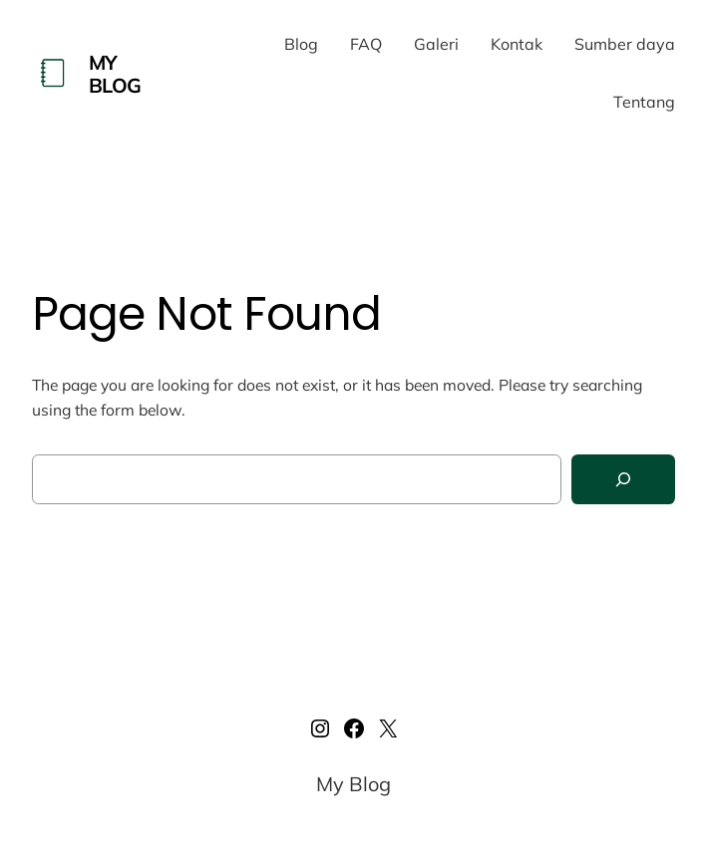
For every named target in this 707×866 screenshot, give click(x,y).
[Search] (623, 479)
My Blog (115, 74)
